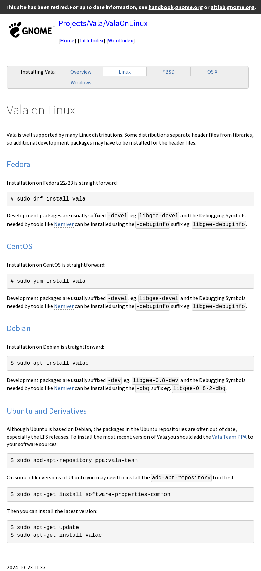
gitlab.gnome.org (232, 7)
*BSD (169, 71)
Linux (125, 71)
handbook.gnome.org (176, 7)
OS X (212, 71)
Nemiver (64, 224)
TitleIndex (91, 40)
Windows (81, 82)
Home (67, 40)
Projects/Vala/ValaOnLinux (103, 23)
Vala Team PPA (229, 436)
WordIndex (120, 40)
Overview (80, 71)
